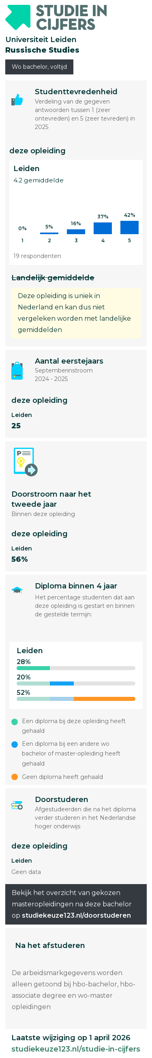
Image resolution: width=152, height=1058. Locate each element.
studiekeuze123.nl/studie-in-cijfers (75, 1049)
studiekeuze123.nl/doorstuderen (76, 915)
